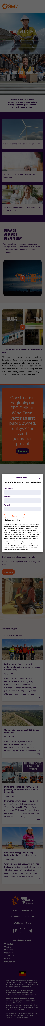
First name (7, 496)
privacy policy (24, 549)
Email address (9, 488)
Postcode (7, 505)
